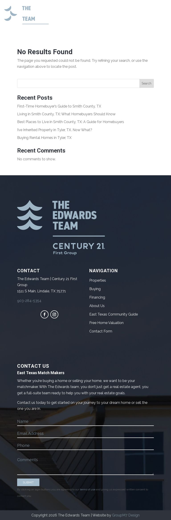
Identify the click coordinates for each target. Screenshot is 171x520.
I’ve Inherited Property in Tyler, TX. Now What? (54, 130)
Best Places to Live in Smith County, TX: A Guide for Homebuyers (70, 122)
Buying (95, 289)
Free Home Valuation (106, 323)
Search (146, 83)
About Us (97, 306)
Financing (97, 297)
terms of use (87, 489)
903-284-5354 (29, 301)
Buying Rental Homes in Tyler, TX (44, 138)
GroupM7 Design (126, 515)
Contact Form (100, 331)
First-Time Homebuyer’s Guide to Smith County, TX (59, 106)
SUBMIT (28, 482)
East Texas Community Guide (113, 314)
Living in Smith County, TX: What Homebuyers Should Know (66, 114)
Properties (97, 280)
